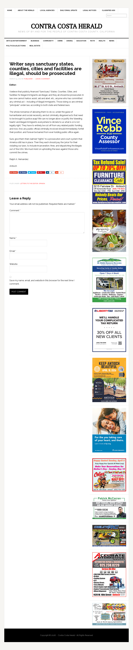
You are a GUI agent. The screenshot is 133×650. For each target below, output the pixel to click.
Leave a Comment (42, 79)
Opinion (42, 183)
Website (13, 264)
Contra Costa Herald (66, 26)
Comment (14, 210)
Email (12, 251)
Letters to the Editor (29, 183)
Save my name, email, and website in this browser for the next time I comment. (41, 282)
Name (12, 238)
